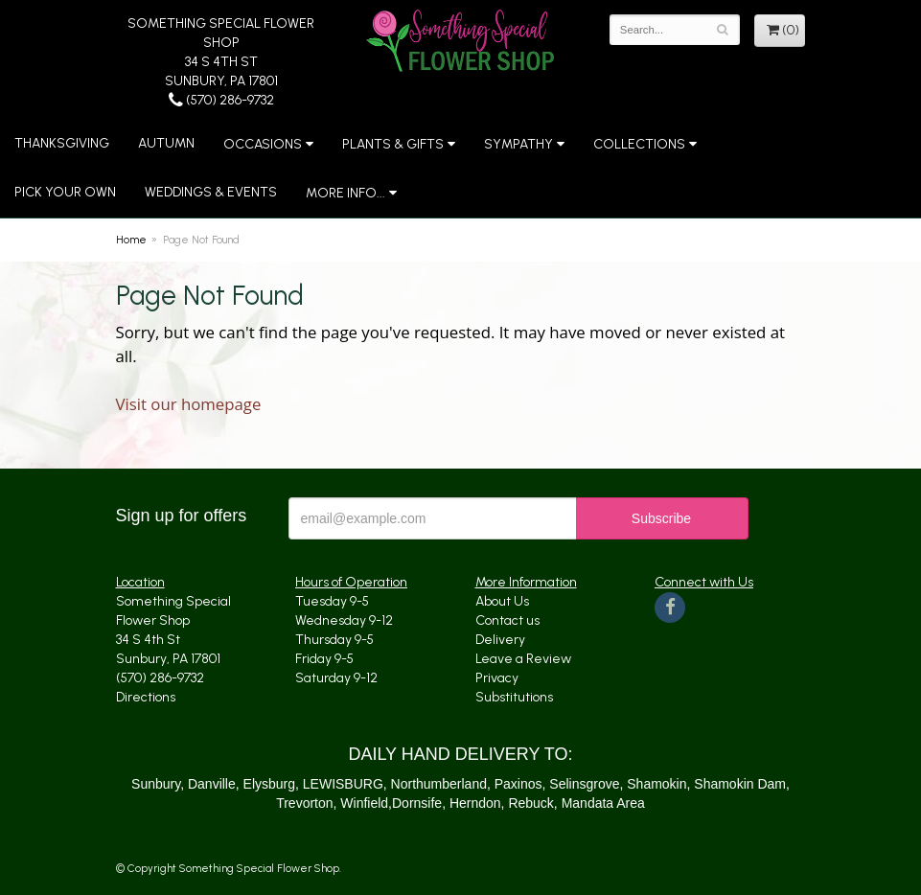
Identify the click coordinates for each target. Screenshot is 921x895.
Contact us (507, 620)
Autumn (166, 143)
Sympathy (518, 144)
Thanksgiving (61, 143)
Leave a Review (523, 659)
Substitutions (514, 697)
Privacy (496, 678)
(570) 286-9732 (221, 100)
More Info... (345, 193)
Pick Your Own (65, 192)
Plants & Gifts (393, 144)
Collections (639, 144)
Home (131, 239)
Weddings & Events (211, 192)
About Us (502, 601)
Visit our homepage (189, 404)
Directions (145, 697)
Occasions (262, 144)
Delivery (500, 639)
